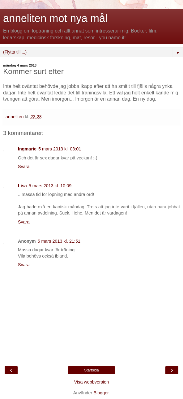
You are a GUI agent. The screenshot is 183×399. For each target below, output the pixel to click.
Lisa (22, 185)
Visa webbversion (91, 381)
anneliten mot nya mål (55, 18)
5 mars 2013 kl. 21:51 (59, 241)
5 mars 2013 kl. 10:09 (50, 185)
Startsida (91, 370)
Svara (24, 166)
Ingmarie (27, 148)
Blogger (101, 392)
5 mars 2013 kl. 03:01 (59, 148)
